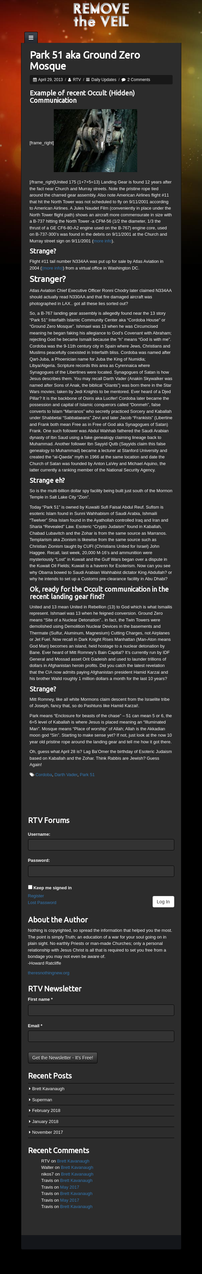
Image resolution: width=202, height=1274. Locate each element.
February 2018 (46, 1110)
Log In (163, 901)
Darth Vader (65, 774)
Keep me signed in (52, 887)
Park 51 (87, 774)
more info (102, 240)
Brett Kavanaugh (48, 1088)
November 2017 (47, 1132)
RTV (77, 79)
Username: (39, 834)
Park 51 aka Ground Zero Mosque (85, 60)
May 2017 (69, 1187)
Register (36, 895)
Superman (42, 1099)
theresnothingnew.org (48, 972)
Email (35, 1025)
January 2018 (45, 1121)
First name (40, 999)
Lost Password (42, 902)
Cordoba (43, 774)
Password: (39, 860)
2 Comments (139, 79)
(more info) (52, 268)
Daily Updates (104, 79)
